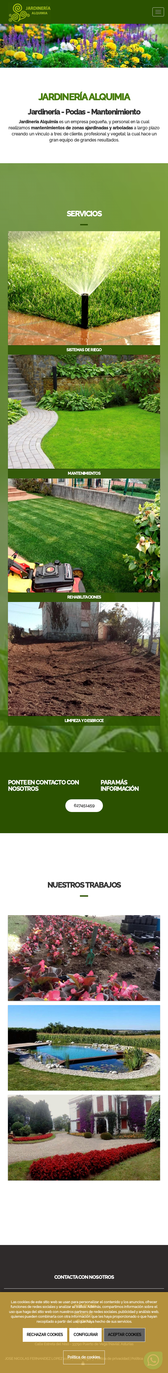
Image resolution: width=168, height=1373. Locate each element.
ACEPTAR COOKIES (124, 1334)
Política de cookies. (84, 1357)
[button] (12, 43)
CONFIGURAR (86, 1334)
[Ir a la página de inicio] (27, 12)
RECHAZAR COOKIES (45, 1334)
